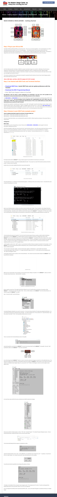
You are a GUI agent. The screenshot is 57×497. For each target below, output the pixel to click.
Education (34, 9)
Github (43, 131)
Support (40, 9)
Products (16, 9)
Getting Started (27, 9)
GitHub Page (47, 105)
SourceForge (11, 132)
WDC (44, 105)
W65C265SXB (14, 98)
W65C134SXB (7, 98)
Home (4, 9)
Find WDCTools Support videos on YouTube (18, 92)
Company (10, 9)
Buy (21, 9)
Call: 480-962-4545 (48, 2)
